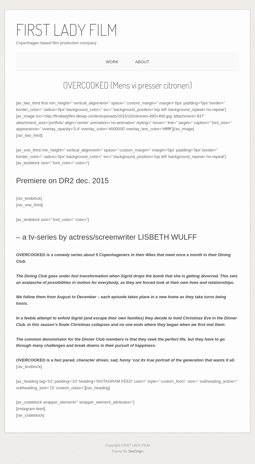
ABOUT (142, 62)
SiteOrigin (135, 451)
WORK (112, 62)
